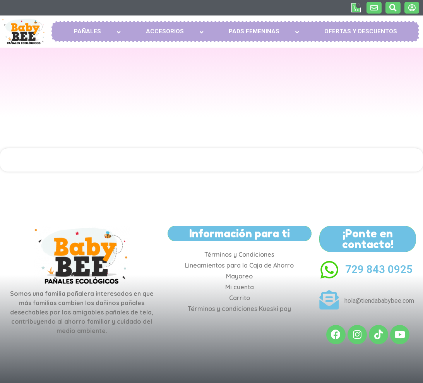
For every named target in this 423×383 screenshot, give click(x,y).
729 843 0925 (379, 269)
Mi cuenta (239, 287)
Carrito (239, 298)
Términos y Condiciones (239, 254)
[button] (374, 8)
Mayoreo (239, 276)
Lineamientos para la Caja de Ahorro (239, 265)
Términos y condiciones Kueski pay (239, 309)
